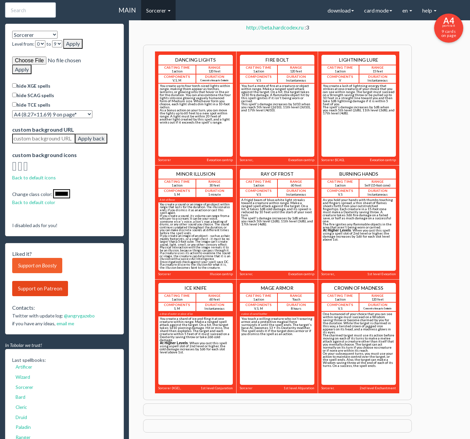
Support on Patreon (40, 288)
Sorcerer (24, 387)
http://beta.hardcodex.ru (275, 27)
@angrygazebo (79, 316)
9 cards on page (448, 27)
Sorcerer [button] (158, 10)
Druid (21, 417)
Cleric (21, 407)
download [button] (341, 10)
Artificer (24, 367)
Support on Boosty (37, 265)
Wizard (23, 377)
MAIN (127, 10)
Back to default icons (34, 177)
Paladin (23, 427)
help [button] (429, 10)
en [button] (407, 10)
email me (65, 323)
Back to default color (33, 202)
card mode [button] (378, 10)
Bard (20, 397)
